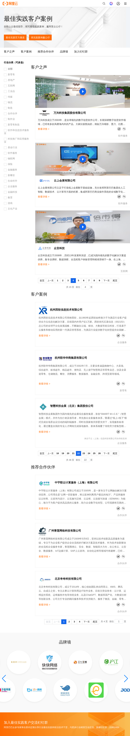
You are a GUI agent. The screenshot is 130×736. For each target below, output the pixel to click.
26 (99, 453)
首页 (42, 280)
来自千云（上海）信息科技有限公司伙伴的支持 (105, 438)
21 (73, 453)
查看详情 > (43, 129)
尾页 (115, 280)
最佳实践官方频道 (15, 37)
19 (63, 453)
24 (89, 453)
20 (68, 453)
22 (78, 453)
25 (94, 453)
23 (84, 453)
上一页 (50, 280)
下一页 (106, 280)
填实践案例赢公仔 (40, 37)
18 (57, 453)
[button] (4, 678)
